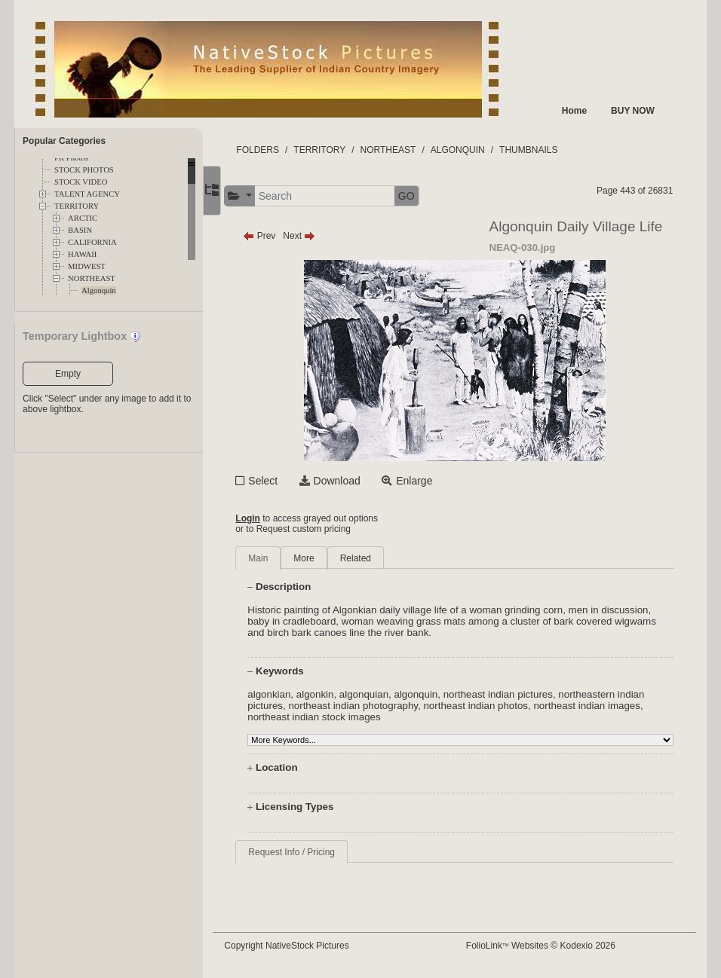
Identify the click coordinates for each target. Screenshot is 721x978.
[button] (256, 196)
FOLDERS (274, 150)
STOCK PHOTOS (84, 170)
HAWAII (82, 254)
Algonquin (98, 290)
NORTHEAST (91, 278)
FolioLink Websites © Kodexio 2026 (548, 945)
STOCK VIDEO (80, 182)
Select (279, 481)
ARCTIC (82, 218)
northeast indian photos (492, 705)
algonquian (380, 694)
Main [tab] (274, 558)
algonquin (432, 694)
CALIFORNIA (92, 242)
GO (423, 196)
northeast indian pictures (514, 694)
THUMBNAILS (545, 150)
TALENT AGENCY (87, 194)
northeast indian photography (369, 705)
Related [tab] (371, 558)
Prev (275, 236)
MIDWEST (87, 266)
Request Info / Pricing (308, 852)
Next (315, 236)
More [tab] (320, 558)
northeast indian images (603, 705)
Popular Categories (64, 141)
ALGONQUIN (474, 150)
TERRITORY (76, 206)
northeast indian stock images (330, 717)
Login (264, 518)
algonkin (332, 694)
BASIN (80, 230)
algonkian (285, 694)
